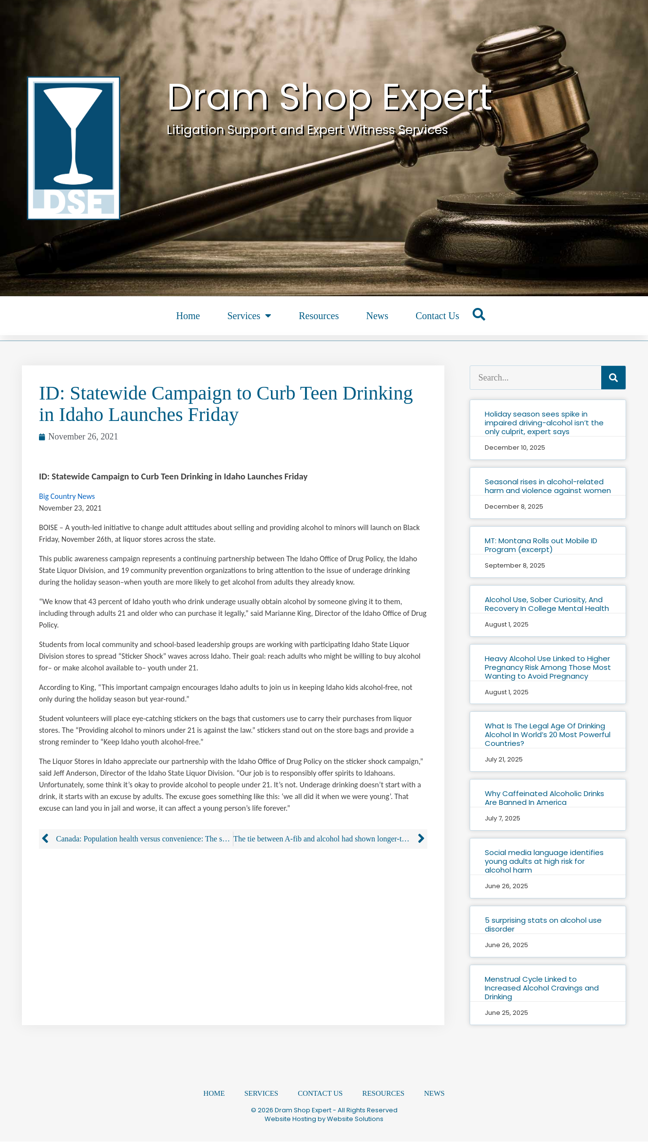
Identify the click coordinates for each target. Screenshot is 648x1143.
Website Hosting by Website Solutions (324, 1120)
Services (249, 315)
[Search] (613, 377)
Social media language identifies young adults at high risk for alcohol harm (544, 861)
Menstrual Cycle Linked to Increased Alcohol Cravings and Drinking (542, 988)
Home (188, 315)
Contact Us (437, 315)
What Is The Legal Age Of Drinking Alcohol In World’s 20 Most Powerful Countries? (547, 734)
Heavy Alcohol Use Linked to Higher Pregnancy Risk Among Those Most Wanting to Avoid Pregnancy (548, 667)
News (377, 315)
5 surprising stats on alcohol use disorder (543, 924)
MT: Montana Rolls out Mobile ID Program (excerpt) (541, 544)
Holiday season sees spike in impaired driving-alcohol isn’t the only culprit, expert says (544, 423)
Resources (319, 315)
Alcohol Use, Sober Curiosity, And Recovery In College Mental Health (547, 603)
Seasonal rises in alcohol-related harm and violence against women (548, 485)
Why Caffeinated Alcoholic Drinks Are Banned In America (544, 797)
